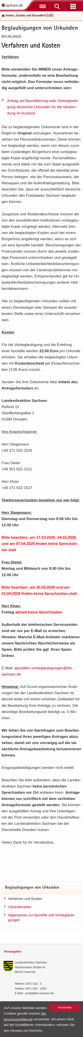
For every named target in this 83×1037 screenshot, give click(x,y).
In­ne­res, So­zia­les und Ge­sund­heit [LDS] (29, 15)
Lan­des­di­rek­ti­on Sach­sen (31, 962)
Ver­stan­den (65, 1007)
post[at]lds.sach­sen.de (39, 993)
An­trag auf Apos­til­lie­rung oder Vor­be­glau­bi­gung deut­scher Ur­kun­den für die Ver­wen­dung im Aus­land (43, 107)
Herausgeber (12, 951)
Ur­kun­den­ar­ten (19, 907)
